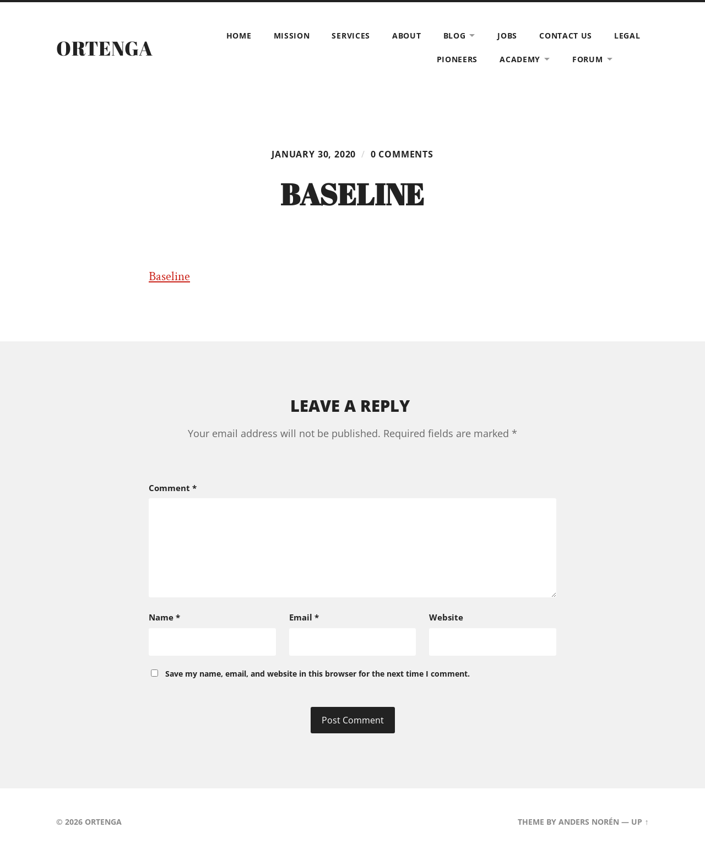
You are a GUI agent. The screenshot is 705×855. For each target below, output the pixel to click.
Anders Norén (588, 821)
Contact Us (565, 35)
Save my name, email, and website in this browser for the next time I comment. (317, 673)
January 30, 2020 (314, 154)
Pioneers (457, 59)
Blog (454, 35)
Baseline (169, 277)
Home (239, 35)
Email (304, 617)
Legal (627, 35)
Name (164, 617)
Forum (587, 59)
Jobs (507, 35)
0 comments (402, 154)
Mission (292, 35)
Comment (173, 487)
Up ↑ (639, 821)
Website (446, 617)
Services (351, 35)
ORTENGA (104, 48)
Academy (520, 59)
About (406, 35)
